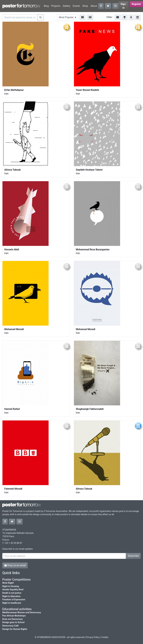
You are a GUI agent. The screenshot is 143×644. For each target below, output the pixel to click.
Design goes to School (13, 622)
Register (136, 4)
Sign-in (124, 6)
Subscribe (133, 555)
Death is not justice (11, 593)
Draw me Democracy (12, 619)
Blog (46, 5)
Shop (85, 5)
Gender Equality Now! (13, 589)
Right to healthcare (11, 603)
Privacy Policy (93, 637)
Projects (55, 5)
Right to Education (11, 596)
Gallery (66, 5)
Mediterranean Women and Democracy (21, 612)
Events (76, 5)
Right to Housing (10, 586)
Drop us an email (15, 565)
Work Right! (8, 583)
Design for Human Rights (14, 629)
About (93, 5)
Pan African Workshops (14, 615)
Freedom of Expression (13, 599)
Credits (104, 637)
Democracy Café (10, 625)
